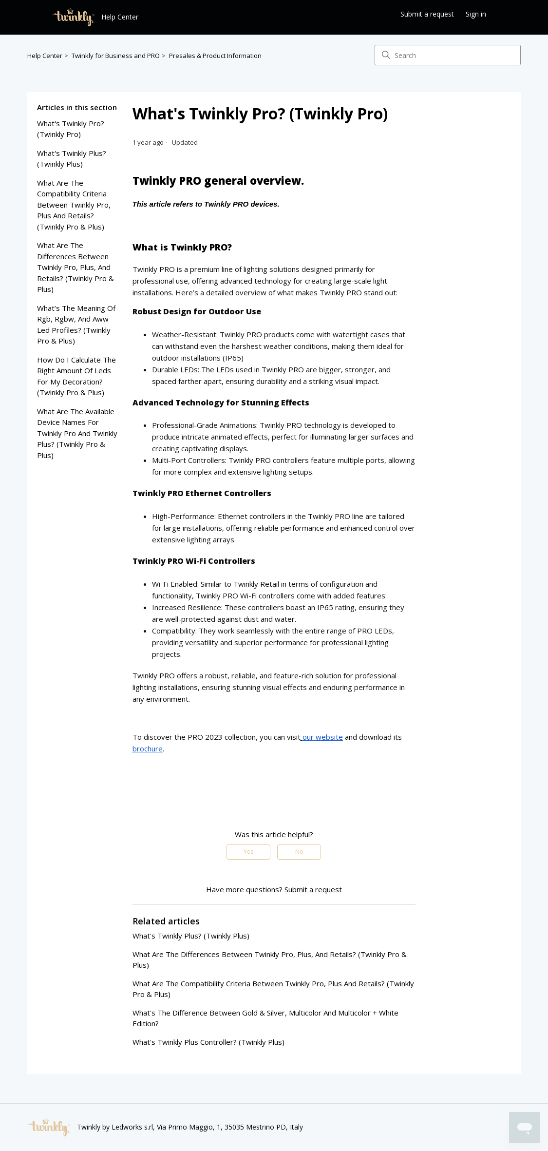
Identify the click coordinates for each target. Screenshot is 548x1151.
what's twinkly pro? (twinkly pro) (70, 128)
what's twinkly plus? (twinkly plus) (71, 158)
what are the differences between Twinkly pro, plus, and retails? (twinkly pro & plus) (75, 267)
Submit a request (427, 14)
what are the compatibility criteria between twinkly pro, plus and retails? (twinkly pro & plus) (74, 204)
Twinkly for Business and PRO (116, 55)
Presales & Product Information (215, 55)
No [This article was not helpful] (299, 851)
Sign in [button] (476, 14)
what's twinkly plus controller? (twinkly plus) (208, 1042)
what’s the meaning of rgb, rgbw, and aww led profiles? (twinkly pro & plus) (76, 324)
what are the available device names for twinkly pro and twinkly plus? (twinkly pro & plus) (77, 433)
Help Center (44, 55)
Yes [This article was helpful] (248, 851)
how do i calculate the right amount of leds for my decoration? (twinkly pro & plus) (76, 376)
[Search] (447, 55)
